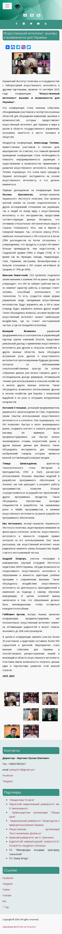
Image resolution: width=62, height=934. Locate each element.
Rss (4, 901)
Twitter (6, 889)
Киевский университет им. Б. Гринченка (31, 837)
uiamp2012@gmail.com (22, 769)
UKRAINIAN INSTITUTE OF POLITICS (19, 927)
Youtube (6, 895)
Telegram (7, 781)
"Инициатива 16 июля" (22, 799)
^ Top (5, 907)
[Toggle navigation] (7, 6)
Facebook (7, 775)
